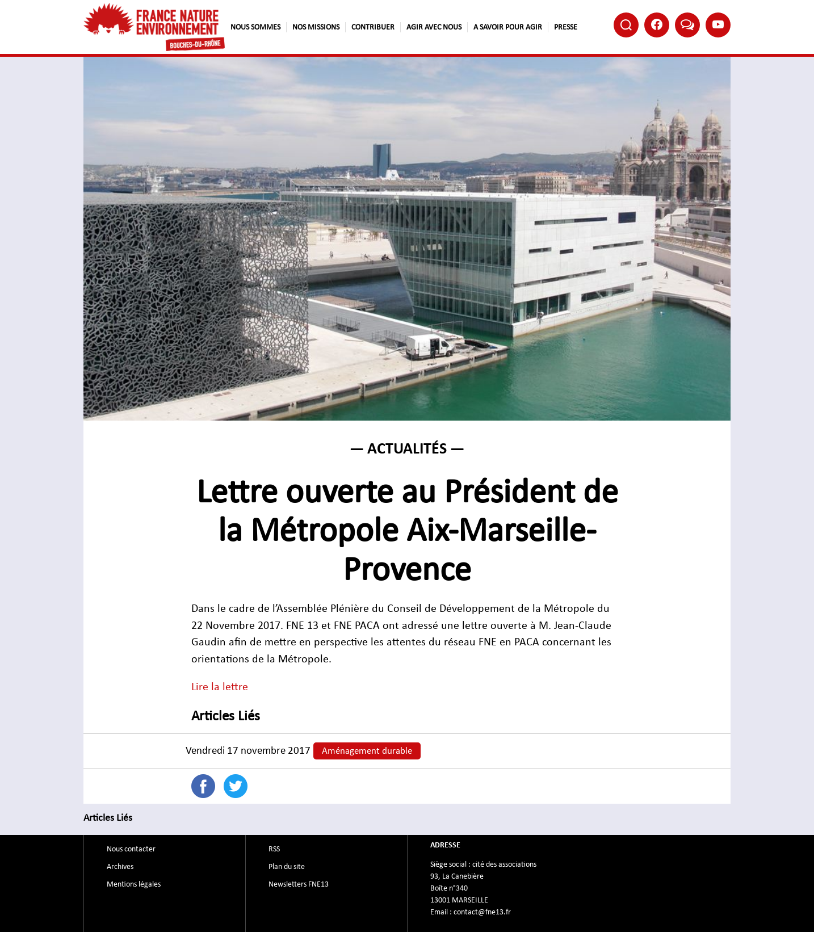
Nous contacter (131, 849)
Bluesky (687, 24)
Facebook (657, 24)
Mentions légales (134, 884)
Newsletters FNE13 (298, 884)
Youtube (718, 24)
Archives (120, 867)
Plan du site (286, 867)
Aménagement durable (367, 751)
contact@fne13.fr (482, 912)
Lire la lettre (219, 686)
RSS (274, 849)
